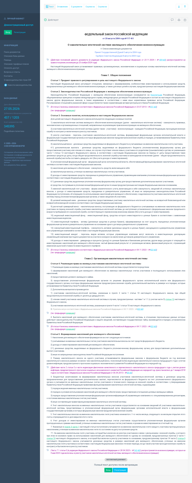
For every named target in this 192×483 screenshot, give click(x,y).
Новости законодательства (18, 85)
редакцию (70, 110)
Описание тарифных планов (16, 64)
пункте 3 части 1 (71, 427)
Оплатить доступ (11, 68)
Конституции (156, 95)
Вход (8, 32)
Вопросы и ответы (12, 72)
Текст (50, 6)
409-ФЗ (162, 60)
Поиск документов (12, 52)
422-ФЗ (153, 250)
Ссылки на (90, 7)
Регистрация (19, 32)
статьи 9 (181, 438)
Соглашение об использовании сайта (18, 152)
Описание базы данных (14, 56)
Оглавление (62, 7)
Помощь (7, 60)
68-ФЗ (129, 373)
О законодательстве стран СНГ (17, 80)
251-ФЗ (153, 107)
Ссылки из (102, 7)
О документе (76, 7)
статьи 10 (51, 438)
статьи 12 (169, 299)
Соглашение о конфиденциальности (18, 155)
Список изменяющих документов (116, 49)
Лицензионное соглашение (14, 158)
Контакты (8, 76)
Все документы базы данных (15, 165)
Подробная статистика (14, 131)
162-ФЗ (137, 450)
